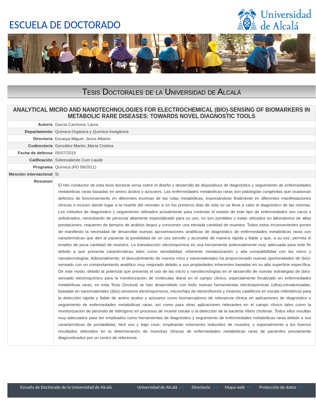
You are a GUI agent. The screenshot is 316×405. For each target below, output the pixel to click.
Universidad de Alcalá (157, 387)
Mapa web (235, 387)
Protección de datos (277, 387)
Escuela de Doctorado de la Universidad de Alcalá (66, 387)
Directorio (201, 387)
